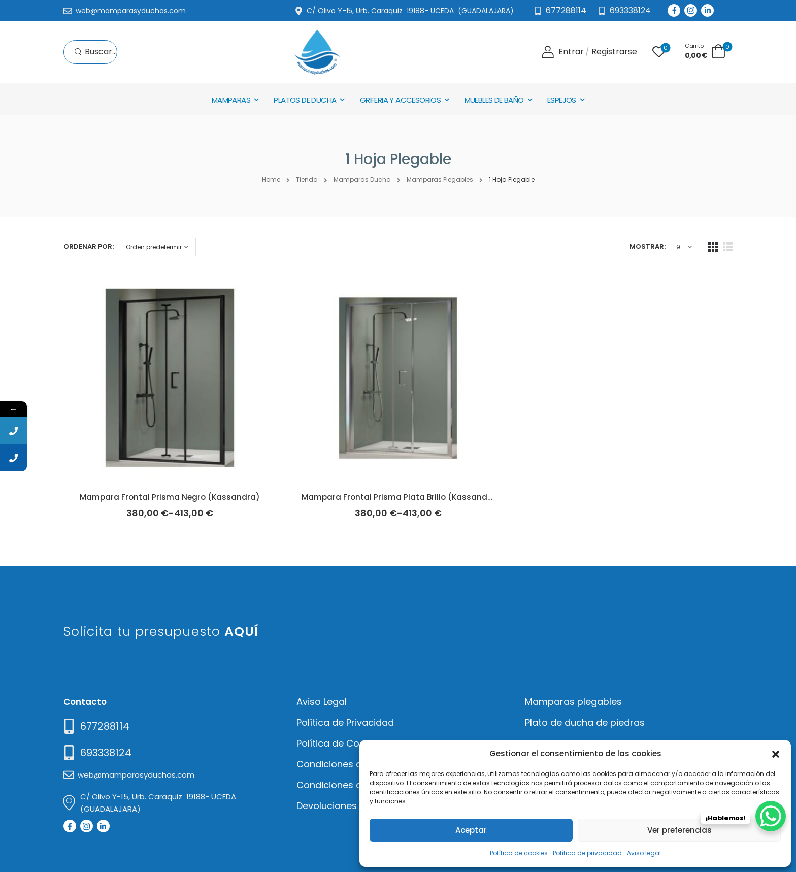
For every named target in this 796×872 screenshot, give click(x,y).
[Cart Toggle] (705, 51)
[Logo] (317, 52)
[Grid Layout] (713, 247)
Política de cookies (519, 853)
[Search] (95, 52)
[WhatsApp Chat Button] (770, 816)
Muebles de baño (494, 99)
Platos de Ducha (305, 99)
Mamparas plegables (573, 701)
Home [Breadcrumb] (271, 179)
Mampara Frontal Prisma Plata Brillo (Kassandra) (401, 497)
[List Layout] (728, 247)
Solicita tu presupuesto (161, 631)
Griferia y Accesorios (400, 99)
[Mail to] (124, 11)
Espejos (561, 99)
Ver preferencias (679, 830)
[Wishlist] (659, 52)
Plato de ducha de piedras (585, 722)
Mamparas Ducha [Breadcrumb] (362, 179)
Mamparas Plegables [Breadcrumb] (440, 179)
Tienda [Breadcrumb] (307, 179)
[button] (776, 753)
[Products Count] (684, 247)
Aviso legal (644, 853)
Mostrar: (647, 246)
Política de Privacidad (345, 722)
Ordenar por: (88, 246)
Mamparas (231, 99)
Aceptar (471, 830)
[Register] (614, 52)
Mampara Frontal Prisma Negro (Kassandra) (170, 497)
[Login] (563, 52)
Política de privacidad (587, 853)
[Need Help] (624, 11)
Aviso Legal (321, 701)
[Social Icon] (674, 10)
